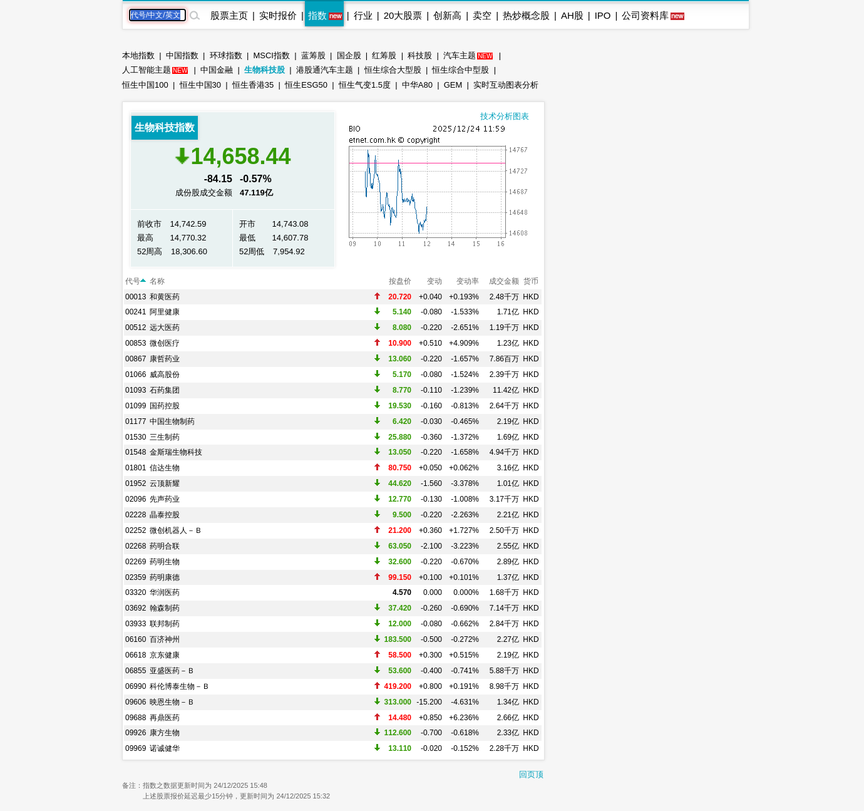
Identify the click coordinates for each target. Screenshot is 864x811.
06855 (135, 670)
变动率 (467, 281)
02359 (135, 577)
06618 (135, 655)
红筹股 (384, 55)
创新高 (447, 15)
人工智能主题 (146, 70)
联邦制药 (165, 623)
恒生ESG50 (306, 85)
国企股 (349, 55)
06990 (135, 686)
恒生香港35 (253, 85)
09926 (135, 732)
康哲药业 (165, 358)
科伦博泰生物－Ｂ (180, 686)
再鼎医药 (165, 717)
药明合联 (165, 546)
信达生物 (165, 467)
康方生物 (165, 732)
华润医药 (165, 592)
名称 (157, 281)
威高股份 (165, 374)
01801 (135, 467)
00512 (135, 327)
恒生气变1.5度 (365, 85)
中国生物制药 (172, 421)
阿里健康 (165, 311)
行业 (363, 15)
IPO (603, 15)
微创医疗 (165, 343)
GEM (453, 85)
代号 (135, 281)
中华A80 (417, 85)
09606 (135, 702)
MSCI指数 (271, 55)
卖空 (482, 15)
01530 (135, 437)
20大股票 (403, 15)
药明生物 (165, 561)
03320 (135, 592)
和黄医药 (165, 296)
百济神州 (165, 639)
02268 (135, 546)
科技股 (420, 55)
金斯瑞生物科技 (176, 452)
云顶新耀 (165, 483)
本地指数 (138, 55)
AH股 (572, 15)
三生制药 (165, 437)
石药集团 (165, 390)
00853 (135, 343)
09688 (135, 717)
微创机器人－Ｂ (176, 530)
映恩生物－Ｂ (172, 702)
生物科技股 (264, 70)
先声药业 (165, 499)
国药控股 (165, 405)
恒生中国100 (145, 85)
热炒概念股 (526, 15)
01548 (135, 452)
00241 (135, 311)
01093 (135, 390)
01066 (135, 374)
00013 (135, 296)
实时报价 (278, 15)
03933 (135, 623)
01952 (135, 483)
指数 (317, 15)
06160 (135, 639)
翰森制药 (165, 608)
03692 (135, 608)
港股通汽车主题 (324, 70)
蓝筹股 (313, 55)
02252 (135, 530)
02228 (135, 514)
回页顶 (531, 774)
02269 (135, 561)
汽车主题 (459, 55)
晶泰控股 (165, 514)
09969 (135, 748)
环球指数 (226, 55)
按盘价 (400, 281)
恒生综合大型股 (392, 70)
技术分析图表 (504, 116)
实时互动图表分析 (505, 85)
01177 (135, 421)
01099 (135, 405)
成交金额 (504, 281)
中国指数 (182, 55)
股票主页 (229, 15)
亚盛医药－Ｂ (172, 670)
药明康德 (165, 577)
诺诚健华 (165, 748)
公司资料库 (645, 15)
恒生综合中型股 (460, 70)
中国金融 (216, 70)
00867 (135, 358)
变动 (434, 281)
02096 (135, 499)
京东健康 (165, 655)
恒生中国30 (200, 85)
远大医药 (165, 327)
